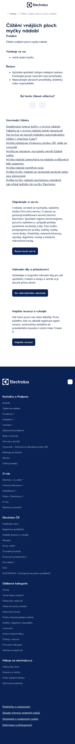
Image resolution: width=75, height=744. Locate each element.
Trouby (5, 589)
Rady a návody (10, 435)
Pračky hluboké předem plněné (17, 617)
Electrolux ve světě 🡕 (12, 479)
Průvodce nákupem (12, 644)
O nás (5, 501)
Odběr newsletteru (11, 408)
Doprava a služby (11, 672)
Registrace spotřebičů (13, 529)
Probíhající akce (10, 523)
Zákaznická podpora (13, 430)
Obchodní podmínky (12, 683)
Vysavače (7, 628)
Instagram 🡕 (8, 419)
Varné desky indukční (13, 595)
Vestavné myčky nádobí (14, 606)
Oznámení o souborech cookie (20, 719)
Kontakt (6, 402)
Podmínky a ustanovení (16, 706)
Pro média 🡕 (8, 562)
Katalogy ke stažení (12, 452)
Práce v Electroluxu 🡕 (13, 496)
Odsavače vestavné (12, 600)
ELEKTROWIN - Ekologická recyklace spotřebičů (26, 573)
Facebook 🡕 (8, 413)
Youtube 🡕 (7, 424)
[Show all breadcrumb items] (5, 13)
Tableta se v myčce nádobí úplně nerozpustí (34, 130)
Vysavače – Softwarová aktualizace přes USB (25, 446)
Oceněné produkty (11, 551)
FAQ (4, 567)
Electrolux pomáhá (11, 507)
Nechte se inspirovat (12, 650)
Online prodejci (10, 463)
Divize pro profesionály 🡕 (14, 556)
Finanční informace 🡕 (12, 485)
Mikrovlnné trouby (11, 611)
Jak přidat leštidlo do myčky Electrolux (30, 184)
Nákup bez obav (11, 666)
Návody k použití (11, 441)
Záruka (6, 457)
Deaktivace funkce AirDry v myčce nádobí (33, 126)
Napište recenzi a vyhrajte (15, 534)
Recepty (6, 540)
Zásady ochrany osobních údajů (21, 713)
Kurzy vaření (8, 545)
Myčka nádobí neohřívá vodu (25, 167)
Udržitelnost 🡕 (9, 490)
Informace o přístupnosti (17, 725)
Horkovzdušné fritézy (13, 633)
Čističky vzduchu (10, 639)
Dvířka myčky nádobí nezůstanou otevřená (33, 180)
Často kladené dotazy (13, 677)
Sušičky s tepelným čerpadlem (17, 622)
